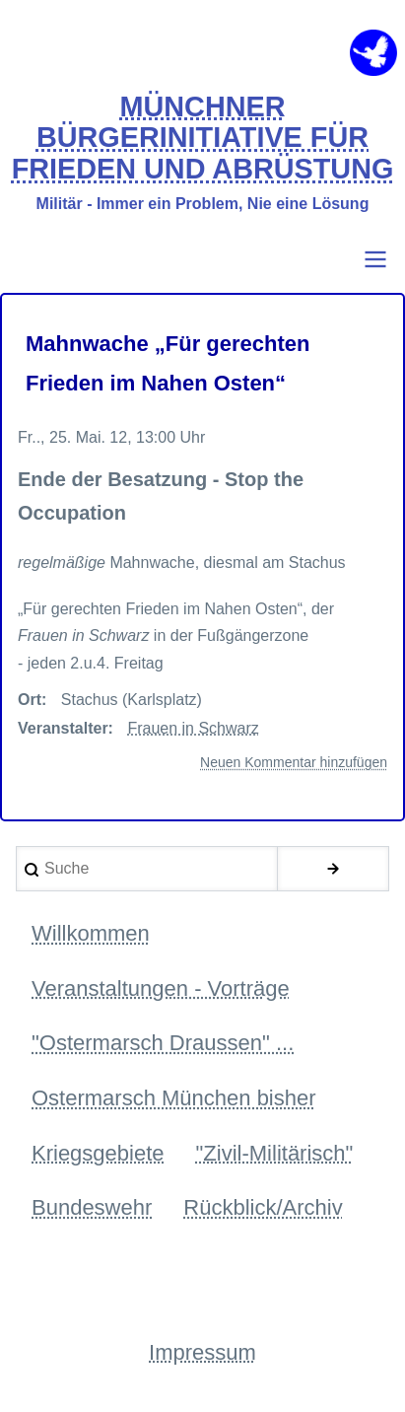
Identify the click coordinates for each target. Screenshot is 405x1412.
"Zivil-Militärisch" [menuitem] (275, 1153)
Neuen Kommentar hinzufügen (293, 762)
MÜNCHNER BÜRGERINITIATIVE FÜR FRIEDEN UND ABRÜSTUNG (203, 138)
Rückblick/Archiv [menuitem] (262, 1207)
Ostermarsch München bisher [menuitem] (174, 1098)
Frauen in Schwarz (192, 728)
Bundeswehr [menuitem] (92, 1207)
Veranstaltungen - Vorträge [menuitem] (161, 988)
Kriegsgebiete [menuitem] (98, 1153)
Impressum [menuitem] (202, 1352)
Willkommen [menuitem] (91, 933)
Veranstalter (63, 728)
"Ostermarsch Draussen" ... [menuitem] (163, 1042)
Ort (29, 699)
